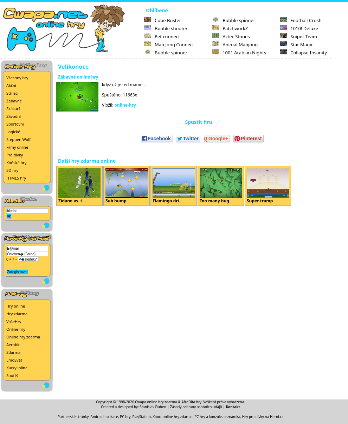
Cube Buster (162, 20)
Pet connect (162, 36)
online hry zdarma (178, 416)
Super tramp (268, 186)
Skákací (13, 108)
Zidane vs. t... (79, 186)
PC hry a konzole (208, 416)
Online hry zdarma (23, 336)
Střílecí (12, 93)
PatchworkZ (230, 28)
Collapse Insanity (303, 52)
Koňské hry (16, 162)
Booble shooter (166, 28)
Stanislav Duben (153, 406)
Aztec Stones (231, 36)
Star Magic (296, 44)
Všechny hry (17, 77)
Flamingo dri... (174, 186)
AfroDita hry (191, 401)
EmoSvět (14, 360)
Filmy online (17, 147)
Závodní (13, 116)
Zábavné (14, 100)
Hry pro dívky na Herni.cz (262, 416)
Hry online (15, 306)
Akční (11, 85)
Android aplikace (104, 416)
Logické (13, 131)
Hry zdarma (16, 313)
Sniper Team (298, 36)
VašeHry (13, 321)
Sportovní (15, 124)
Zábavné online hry (78, 77)
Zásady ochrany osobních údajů (196, 406)
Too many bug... (221, 186)
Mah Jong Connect (169, 44)
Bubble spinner (165, 52)
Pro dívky (14, 154)
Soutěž (12, 375)
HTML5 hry (16, 178)
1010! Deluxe (299, 28)
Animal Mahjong (235, 44)
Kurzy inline (16, 367)
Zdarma (13, 352)
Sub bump (126, 186)
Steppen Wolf (18, 139)
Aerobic (13, 344)
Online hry (15, 329)
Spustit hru (198, 122)
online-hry (125, 105)
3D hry (12, 170)
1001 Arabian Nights (239, 52)
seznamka (232, 416)
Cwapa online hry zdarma (156, 401)
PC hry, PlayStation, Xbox (140, 416)
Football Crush (300, 20)
